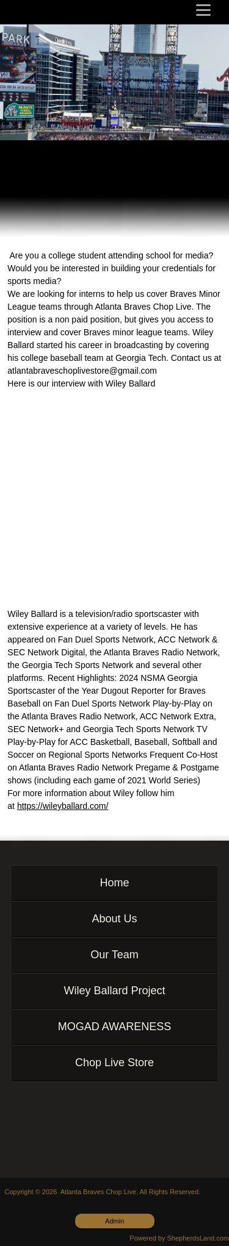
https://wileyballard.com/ (62, 806)
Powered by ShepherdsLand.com (179, 1238)
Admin (114, 1221)
